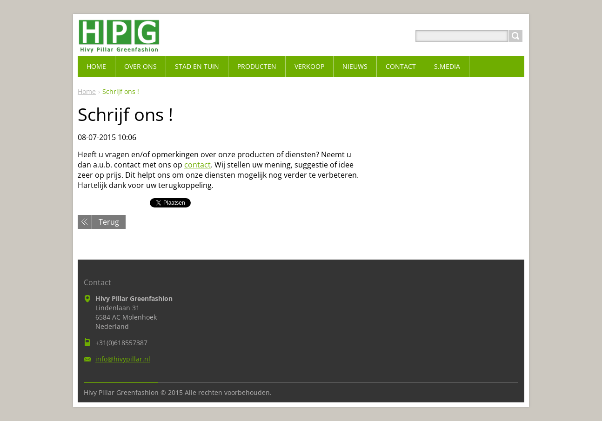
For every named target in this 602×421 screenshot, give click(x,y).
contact (197, 165)
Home (87, 91)
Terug (109, 222)
